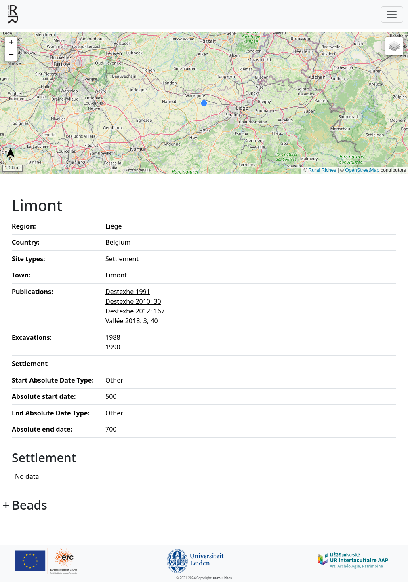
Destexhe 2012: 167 (135, 311)
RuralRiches (222, 578)
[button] (11, 43)
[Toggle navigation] (392, 14)
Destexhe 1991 (127, 291)
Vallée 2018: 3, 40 (131, 320)
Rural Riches (322, 170)
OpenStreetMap (362, 170)
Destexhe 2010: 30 (133, 301)
